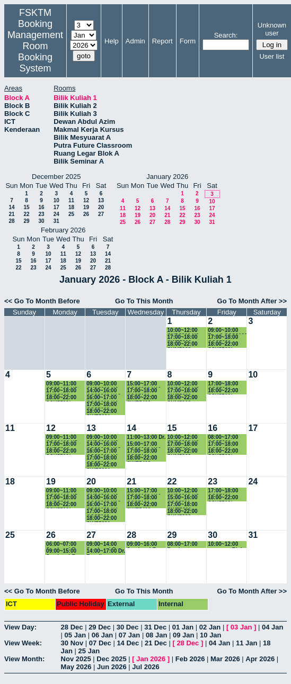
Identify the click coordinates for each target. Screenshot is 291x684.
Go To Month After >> (252, 301)
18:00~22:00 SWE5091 (101, 411)
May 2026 (76, 667)
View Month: (24, 659)
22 (26, 214)
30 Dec (128, 627)
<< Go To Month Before (42, 301)
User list (271, 56)
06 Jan (102, 635)
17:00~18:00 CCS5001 (223, 337)
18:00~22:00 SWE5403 (142, 397)
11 (71, 200)
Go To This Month (144, 301)
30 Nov (72, 643)
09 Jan (183, 635)
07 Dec (100, 643)
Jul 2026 (145, 667)
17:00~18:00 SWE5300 (182, 337)
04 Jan (272, 627)
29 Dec (100, 627)
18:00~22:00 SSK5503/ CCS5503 (223, 344)
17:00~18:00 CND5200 (61, 391)
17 (56, 207)
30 (41, 221)
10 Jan (210, 635)
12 (86, 200)
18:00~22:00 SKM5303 (182, 344)
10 (56, 200)
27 (101, 214)
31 (56, 221)
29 (26, 221)
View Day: (20, 627)
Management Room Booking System (35, 52)
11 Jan (246, 643)
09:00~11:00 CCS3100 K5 (61, 384)
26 (86, 214)
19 (86, 207)
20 (101, 207)
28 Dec (72, 627)
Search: (226, 35)
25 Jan (89, 651)
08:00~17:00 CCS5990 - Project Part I (224, 437)
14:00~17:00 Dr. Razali (105, 551)
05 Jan (75, 635)
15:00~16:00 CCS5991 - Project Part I (183, 497)
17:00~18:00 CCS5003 (101, 404)
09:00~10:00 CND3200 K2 (102, 384)
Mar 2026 (225, 659)
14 (11, 207)
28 (11, 221)
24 (56, 214)
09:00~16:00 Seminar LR (142, 544)
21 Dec (156, 643)
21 (11, 214)
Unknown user (272, 29)
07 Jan (129, 635)
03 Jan (241, 627)
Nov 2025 (76, 659)
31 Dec (155, 627)
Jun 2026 (112, 667)
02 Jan (210, 627)
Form (188, 41)
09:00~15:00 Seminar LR (61, 551)
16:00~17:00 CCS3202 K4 (102, 397)
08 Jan (156, 635)
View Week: (23, 643)
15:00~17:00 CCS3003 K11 (144, 384)
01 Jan (182, 627)
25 (71, 214)
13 (101, 200)
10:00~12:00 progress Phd (225, 544)
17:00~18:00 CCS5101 (142, 391)
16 (41, 207)
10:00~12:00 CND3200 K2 (183, 330)
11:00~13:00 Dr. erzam (146, 437)
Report (162, 41)
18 (71, 207)
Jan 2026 (150, 659)
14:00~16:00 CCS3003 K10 (103, 391)
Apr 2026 (260, 659)
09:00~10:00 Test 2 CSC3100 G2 (227, 330)
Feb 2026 (190, 659)
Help (111, 41)
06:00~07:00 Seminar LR (61, 544)
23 (41, 214)
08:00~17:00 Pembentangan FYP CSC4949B (186, 544)
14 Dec (128, 643)
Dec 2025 (111, 659)
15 (26, 207)
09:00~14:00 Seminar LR (101, 544)
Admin (135, 41)
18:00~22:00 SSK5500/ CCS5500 (61, 397)
